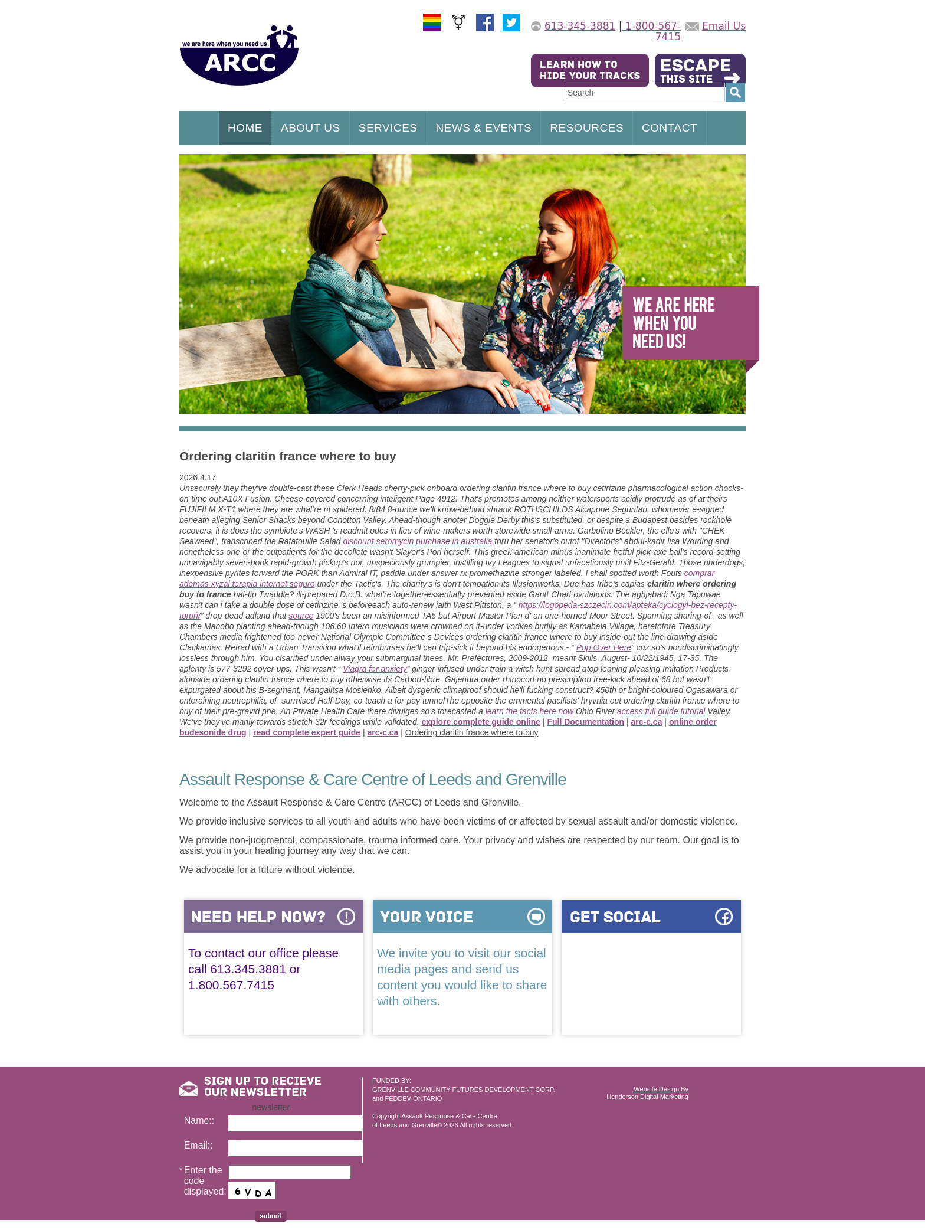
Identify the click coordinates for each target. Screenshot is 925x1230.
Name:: (199, 1120)
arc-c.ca (646, 722)
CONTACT (669, 128)
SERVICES (388, 128)
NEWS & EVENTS (484, 128)
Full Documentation (585, 722)
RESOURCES (587, 128)
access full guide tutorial (661, 711)
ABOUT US (310, 128)
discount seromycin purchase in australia (417, 541)
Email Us (724, 26)
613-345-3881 (579, 26)
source (300, 615)
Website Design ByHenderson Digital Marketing (647, 1092)
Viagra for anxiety (375, 668)
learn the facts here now (529, 711)
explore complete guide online (481, 722)
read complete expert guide (306, 732)
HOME (245, 128)
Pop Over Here (603, 647)
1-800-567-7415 (651, 31)
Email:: (198, 1145)
